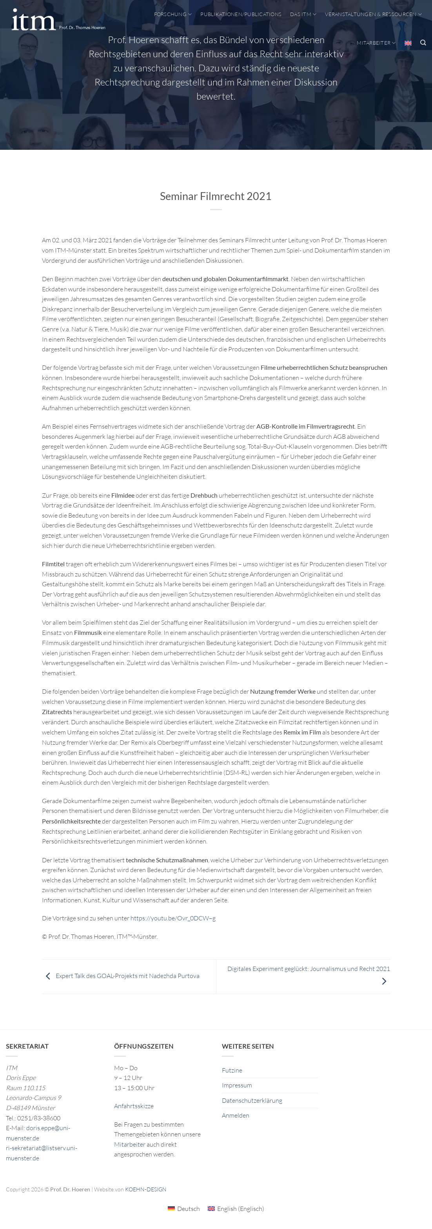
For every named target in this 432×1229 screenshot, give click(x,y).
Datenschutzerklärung (252, 1100)
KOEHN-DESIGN (146, 1189)
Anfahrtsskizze (134, 1106)
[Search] (423, 42)
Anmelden (235, 1115)
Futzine (232, 1070)
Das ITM (303, 14)
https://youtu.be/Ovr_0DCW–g (173, 918)
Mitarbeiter (376, 43)
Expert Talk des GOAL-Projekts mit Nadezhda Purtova (121, 976)
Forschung (173, 14)
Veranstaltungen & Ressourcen (373, 14)
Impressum (237, 1085)
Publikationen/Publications (240, 14)
